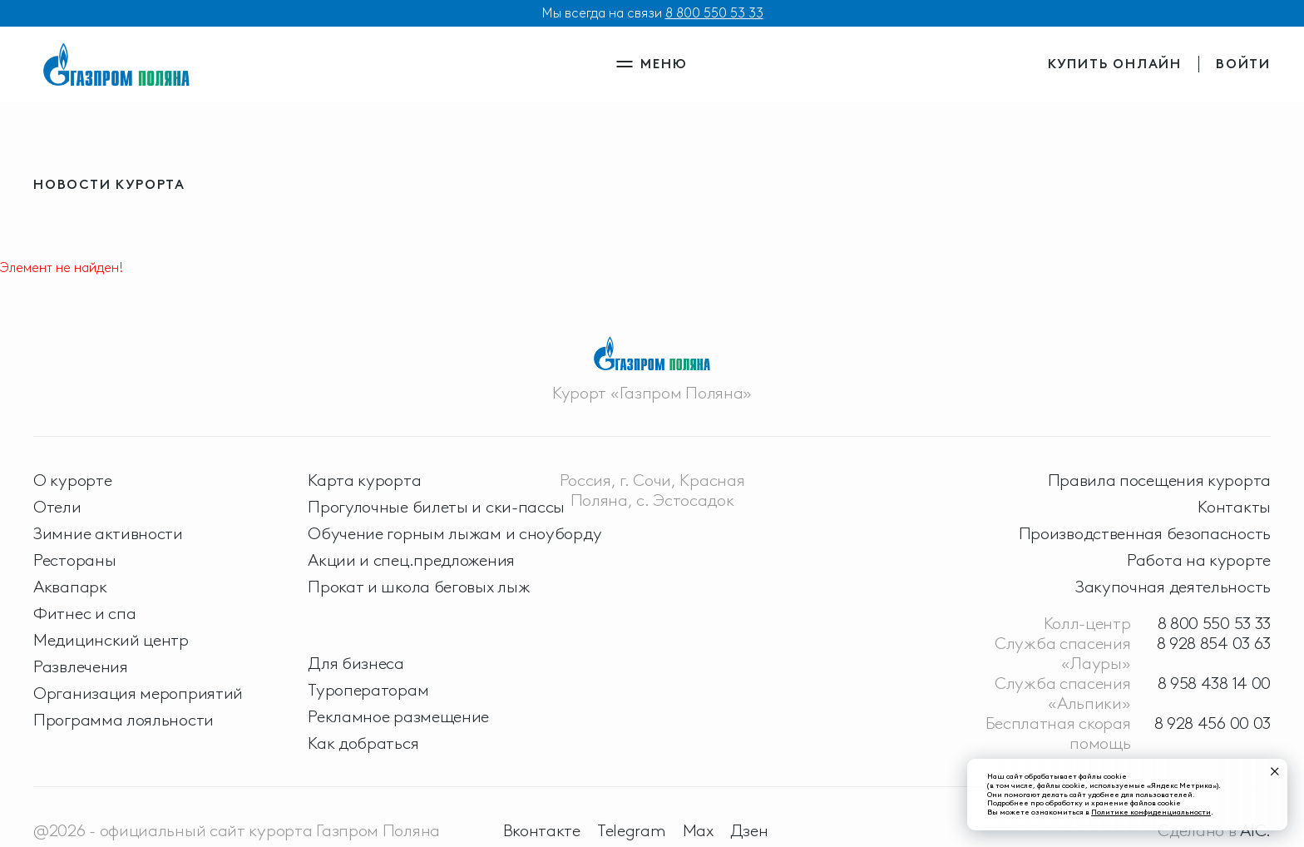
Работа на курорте (1199, 560)
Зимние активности (108, 533)
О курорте (72, 480)
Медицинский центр (111, 640)
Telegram (631, 830)
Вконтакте (541, 830)
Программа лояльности (123, 720)
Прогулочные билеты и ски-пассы (436, 507)
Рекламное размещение (398, 716)
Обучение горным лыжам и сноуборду (454, 533)
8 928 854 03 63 (1214, 643)
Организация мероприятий (138, 693)
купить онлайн (1115, 64)
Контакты (1234, 507)
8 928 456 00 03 (1213, 723)
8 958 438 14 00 (1215, 683)
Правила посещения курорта (1160, 480)
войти (1243, 64)
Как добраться (363, 743)
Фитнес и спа (84, 613)
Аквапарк (70, 587)
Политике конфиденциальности (1151, 811)
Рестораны (74, 560)
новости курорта (109, 184)
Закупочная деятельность (1173, 587)
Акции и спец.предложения (411, 560)
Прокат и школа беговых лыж (419, 587)
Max (698, 830)
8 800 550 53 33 (714, 13)
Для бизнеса (356, 663)
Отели (57, 507)
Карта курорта (364, 480)
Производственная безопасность (1145, 533)
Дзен (749, 830)
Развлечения (80, 666)
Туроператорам (368, 690)
